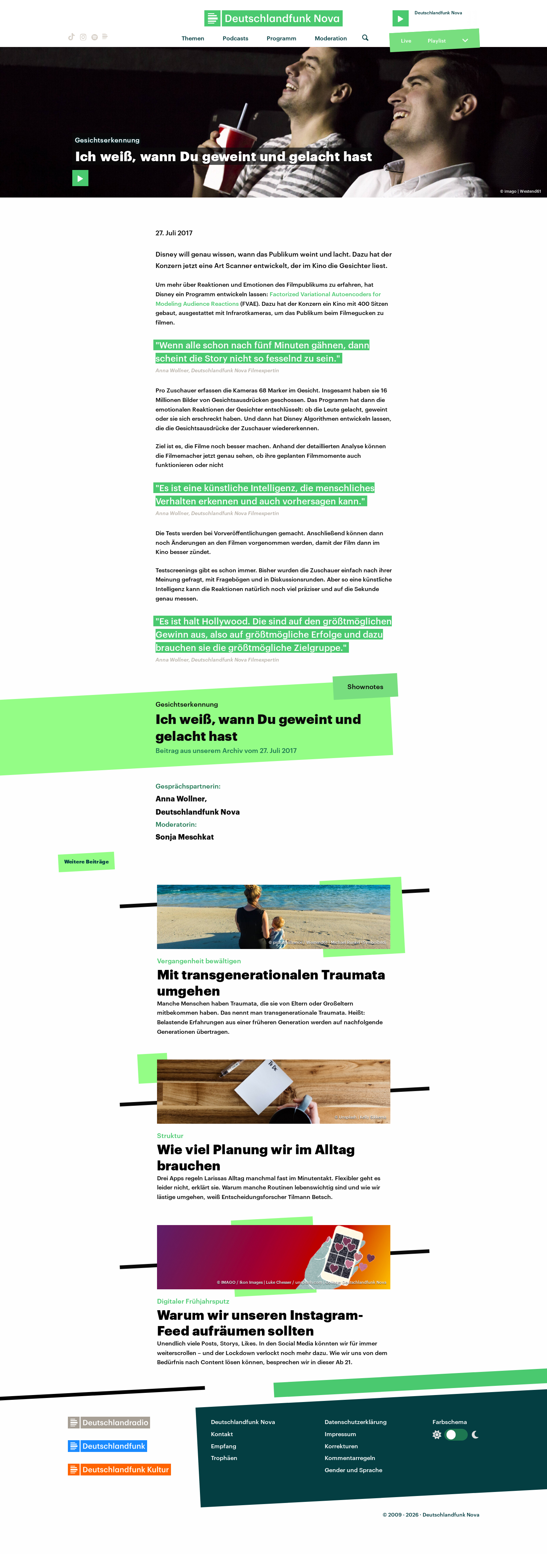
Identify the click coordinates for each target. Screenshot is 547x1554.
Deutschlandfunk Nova (243, 1421)
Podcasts (235, 38)
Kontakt (222, 1433)
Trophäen (224, 1457)
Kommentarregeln (350, 1457)
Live (406, 40)
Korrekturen (341, 1445)
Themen (193, 38)
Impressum (340, 1433)
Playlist (437, 40)
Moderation (331, 38)
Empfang (223, 1445)
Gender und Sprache (353, 1469)
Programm (281, 38)
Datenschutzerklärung (356, 1421)
